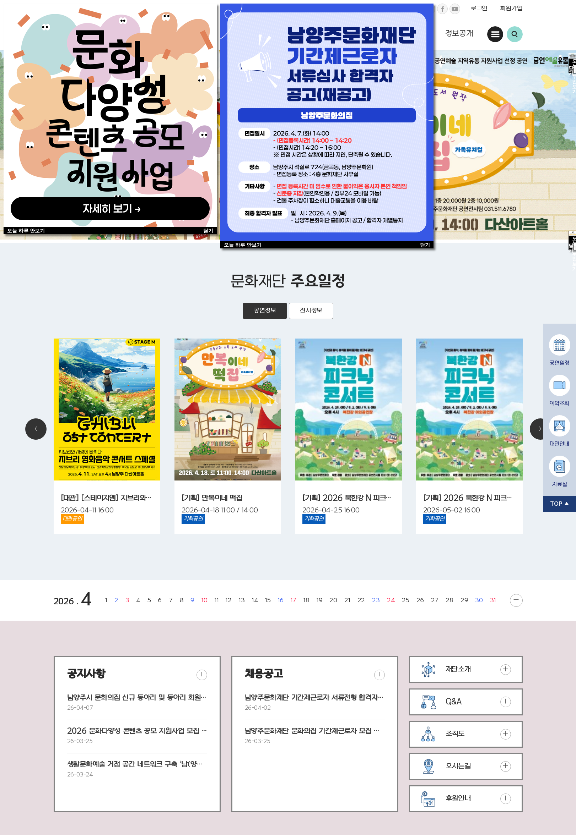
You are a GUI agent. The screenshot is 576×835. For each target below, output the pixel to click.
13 (242, 600)
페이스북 (442, 9)
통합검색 (515, 34)
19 (320, 600)
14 (255, 600)
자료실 (559, 485)
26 (420, 600)
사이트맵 (495, 34)
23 (376, 600)
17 (294, 600)
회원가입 (511, 8)
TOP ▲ (559, 504)
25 (405, 600)
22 (361, 600)
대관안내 (559, 444)
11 (217, 600)
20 (333, 600)
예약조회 (559, 404)
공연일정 (559, 363)
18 (306, 600)
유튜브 (455, 9)
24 (391, 600)
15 (268, 600)
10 (204, 600)
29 (464, 600)
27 (435, 600)
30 (479, 600)
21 (347, 600)
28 (449, 600)
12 (229, 600)
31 (493, 600)
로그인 (479, 8)
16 (281, 600)
